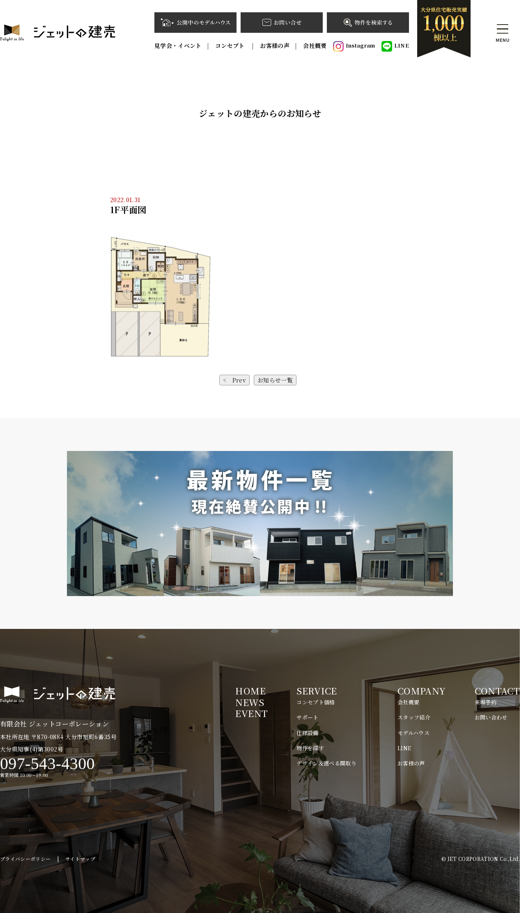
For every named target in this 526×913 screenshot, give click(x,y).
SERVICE (316, 690)
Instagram (354, 46)
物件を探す (310, 748)
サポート (307, 717)
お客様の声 (274, 45)
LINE (395, 46)
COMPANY (421, 690)
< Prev (234, 380)
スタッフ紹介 (413, 717)
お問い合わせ (491, 717)
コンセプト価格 (315, 702)
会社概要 (314, 45)
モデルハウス (413, 733)
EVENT (251, 713)
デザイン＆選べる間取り (326, 763)
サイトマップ (80, 858)
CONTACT (497, 690)
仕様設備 (307, 733)
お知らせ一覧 (275, 380)
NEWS (249, 702)
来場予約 (485, 702)
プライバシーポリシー (25, 858)
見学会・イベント (178, 45)
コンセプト (230, 45)
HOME (250, 690)
